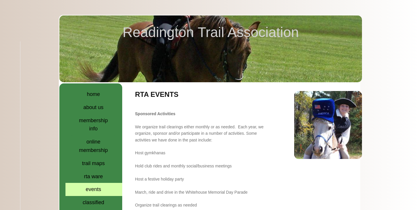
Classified (93, 202)
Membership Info (93, 125)
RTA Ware (93, 176)
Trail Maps (93, 163)
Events (93, 189)
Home (93, 94)
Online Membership (93, 146)
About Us (94, 107)
